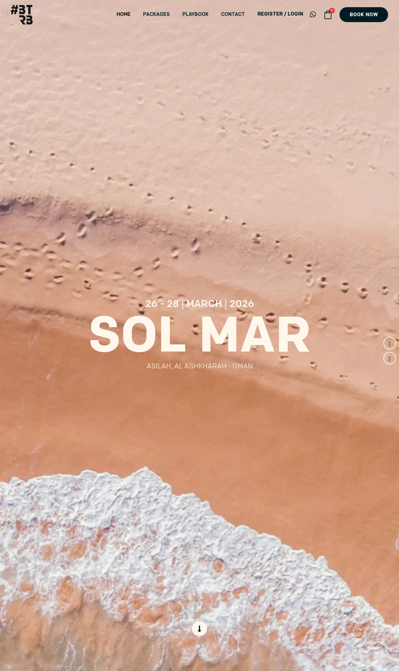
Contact (236, 14)
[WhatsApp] (313, 14)
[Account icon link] (280, 15)
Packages (169, 14)
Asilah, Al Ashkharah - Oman (200, 366)
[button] (363, 14)
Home (141, 14)
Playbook (203, 14)
